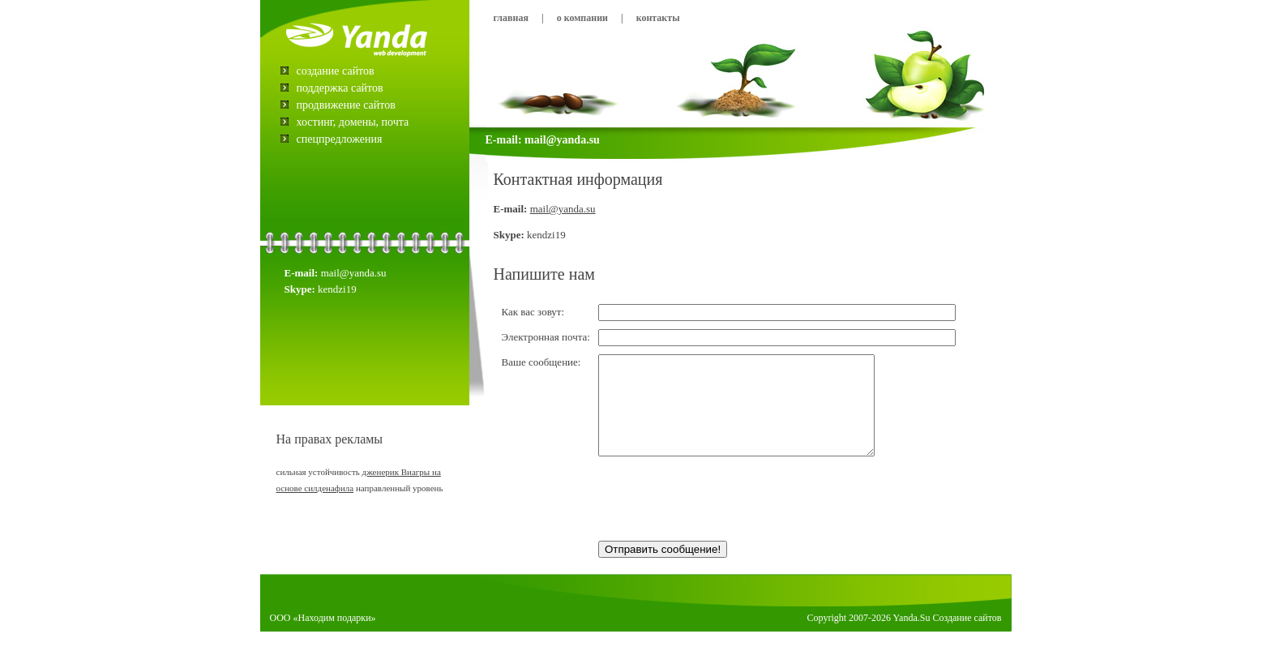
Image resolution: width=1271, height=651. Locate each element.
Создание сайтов (335, 71)
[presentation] (721, 520)
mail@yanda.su (563, 209)
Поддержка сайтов (340, 88)
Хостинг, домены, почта (353, 122)
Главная (511, 18)
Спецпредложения (340, 139)
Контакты (658, 18)
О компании (582, 18)
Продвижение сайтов (346, 105)
